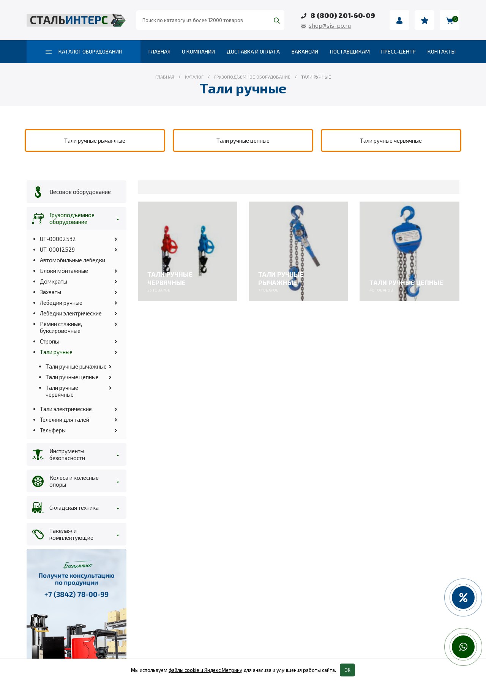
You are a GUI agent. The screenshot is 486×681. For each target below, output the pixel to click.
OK (347, 670)
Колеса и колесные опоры (74, 481)
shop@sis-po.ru (330, 25)
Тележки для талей (64, 419)
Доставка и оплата (253, 51)
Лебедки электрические (71, 313)
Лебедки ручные (61, 302)
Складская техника (74, 507)
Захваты (50, 291)
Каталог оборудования (84, 51)
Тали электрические (66, 408)
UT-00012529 (57, 249)
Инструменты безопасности (67, 454)
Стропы (49, 341)
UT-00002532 (58, 238)
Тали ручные (56, 351)
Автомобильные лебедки (72, 260)
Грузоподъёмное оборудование (72, 218)
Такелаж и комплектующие (71, 534)
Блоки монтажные (64, 270)
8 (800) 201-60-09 (343, 15)
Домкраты (53, 281)
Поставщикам (350, 51)
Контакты (442, 51)
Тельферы (53, 430)
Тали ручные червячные (62, 391)
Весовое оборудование (80, 191)
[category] (95, 140)
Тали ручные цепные (72, 377)
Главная (159, 51)
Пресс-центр (398, 51)
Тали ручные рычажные (76, 366)
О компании (198, 51)
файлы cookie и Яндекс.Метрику (205, 670)
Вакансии (305, 51)
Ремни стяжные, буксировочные (61, 327)
